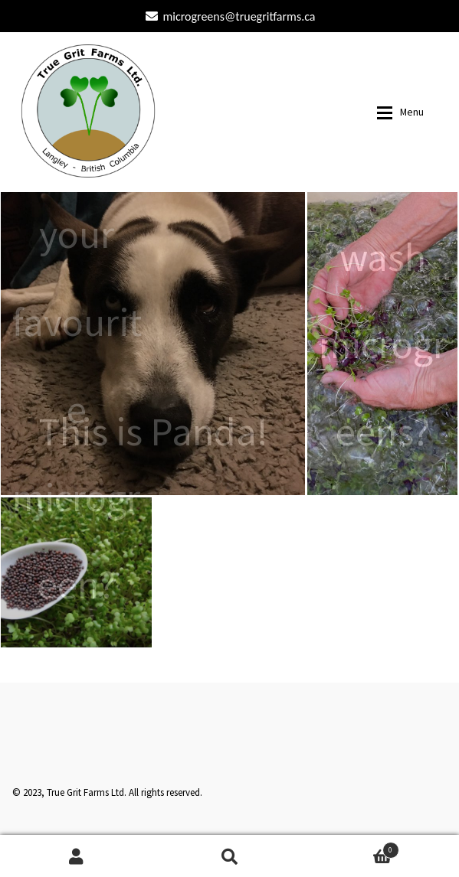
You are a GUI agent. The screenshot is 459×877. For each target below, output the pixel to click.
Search (230, 856)
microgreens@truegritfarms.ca (228, 16)
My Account (76, 856)
